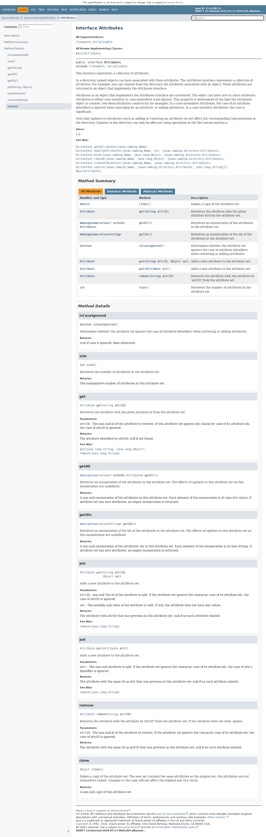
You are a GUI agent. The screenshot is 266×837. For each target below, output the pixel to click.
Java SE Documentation (171, 814)
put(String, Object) (19, 87)
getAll (144, 223)
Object (85, 204)
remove (144, 276)
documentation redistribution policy (173, 827)
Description (12, 35)
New (64, 9)
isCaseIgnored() (18, 54)
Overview (8, 9)
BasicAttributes (88, 53)
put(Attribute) (16, 93)
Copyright (82, 823)
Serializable (102, 42)
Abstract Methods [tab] (157, 191)
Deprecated (78, 9)
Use (33, 9)
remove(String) (17, 99)
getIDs (144, 234)
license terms (175, 2)
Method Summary (16, 42)
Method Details (14, 48)
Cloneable (83, 42)
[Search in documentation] (227, 18)
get (141, 211)
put (141, 261)
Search (104, 9)
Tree (41, 9)
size (142, 287)
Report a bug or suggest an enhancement (102, 810)
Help (114, 9)
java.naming (10, 17)
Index (92, 9)
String (151, 211)
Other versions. (216, 817)
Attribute (87, 211)
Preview (53, 9)
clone (143, 204)
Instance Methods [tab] (122, 191)
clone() (12, 106)
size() (11, 61)
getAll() (12, 74)
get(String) (14, 67)
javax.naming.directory (39, 17)
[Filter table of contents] (36, 26)
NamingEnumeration (94, 223)
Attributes (68, 17)
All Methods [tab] (91, 191)
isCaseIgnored (150, 245)
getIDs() (12, 80)
